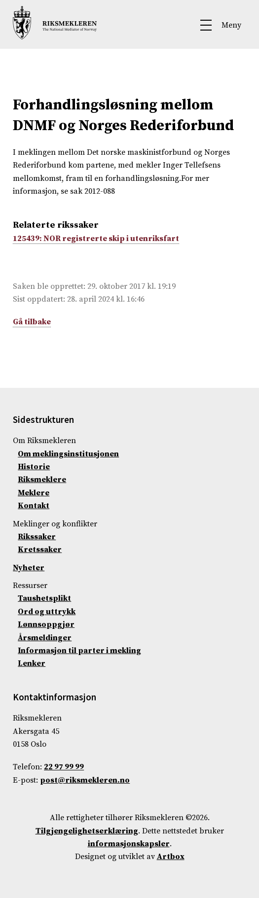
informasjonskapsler (129, 844)
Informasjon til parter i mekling (79, 651)
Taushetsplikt (44, 598)
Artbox (171, 857)
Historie (34, 467)
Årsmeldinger (45, 638)
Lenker (31, 663)
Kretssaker (40, 549)
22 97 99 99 (64, 767)
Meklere (33, 493)
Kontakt (33, 506)
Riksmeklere (42, 479)
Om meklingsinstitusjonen (68, 454)
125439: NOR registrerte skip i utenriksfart (96, 238)
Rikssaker (37, 537)
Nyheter (28, 568)
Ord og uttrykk (46, 612)
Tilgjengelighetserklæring (87, 831)
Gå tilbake (32, 322)
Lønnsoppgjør (46, 624)
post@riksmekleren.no (85, 780)
